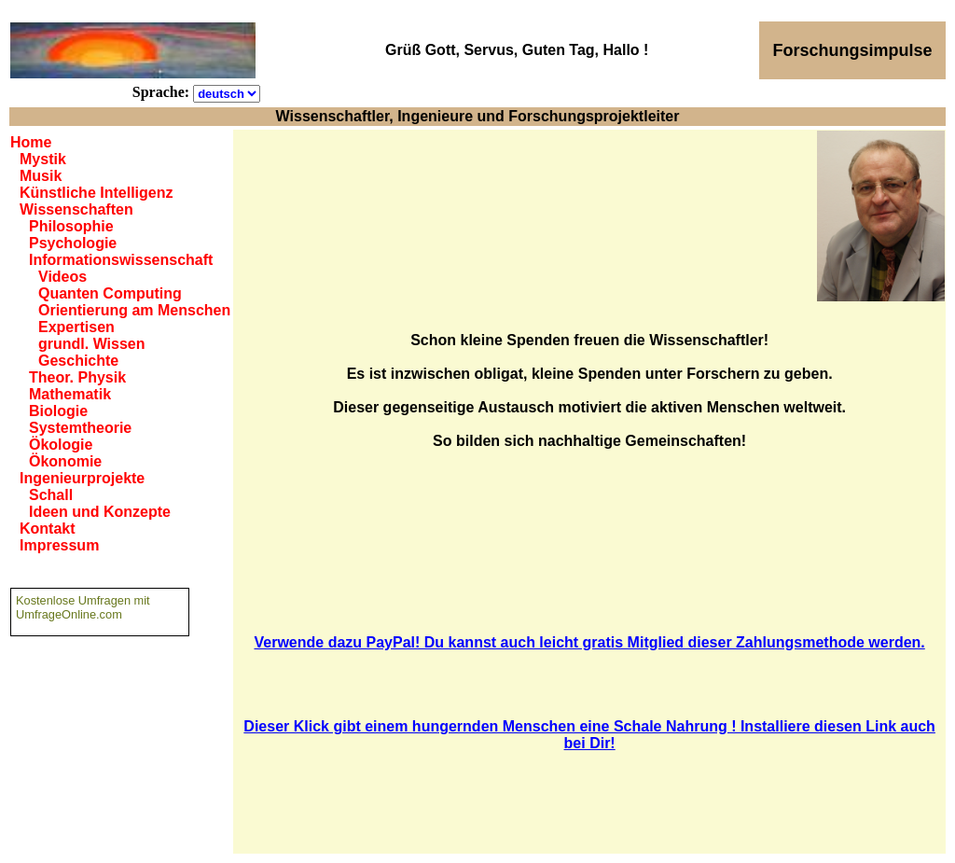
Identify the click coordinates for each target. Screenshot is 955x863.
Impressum (59, 545)
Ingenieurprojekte (82, 478)
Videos (62, 277)
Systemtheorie (80, 428)
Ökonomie (65, 461)
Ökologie (60, 444)
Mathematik (70, 394)
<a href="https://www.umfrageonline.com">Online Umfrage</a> (99, 718)
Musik (41, 176)
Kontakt (48, 528)
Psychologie (73, 243)
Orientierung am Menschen (134, 310)
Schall (51, 495)
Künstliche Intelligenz (96, 193)
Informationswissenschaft (121, 260)
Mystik (43, 159)
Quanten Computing (110, 293)
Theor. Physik (77, 377)
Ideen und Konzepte (100, 512)
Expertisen (76, 327)
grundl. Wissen (91, 344)
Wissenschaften (76, 209)
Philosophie (71, 226)
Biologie (58, 411)
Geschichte (78, 361)
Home (30, 142)
